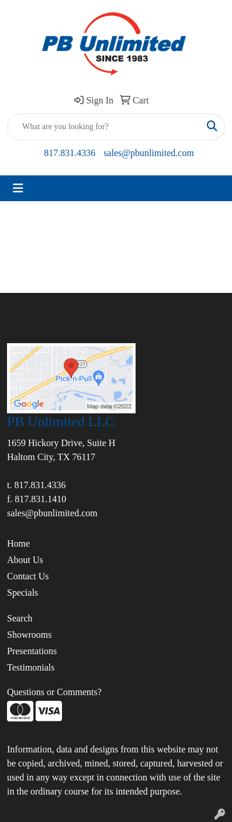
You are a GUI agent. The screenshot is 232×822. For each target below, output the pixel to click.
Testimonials (31, 667)
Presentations (32, 651)
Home (18, 543)
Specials (22, 592)
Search (20, 618)
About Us (25, 560)
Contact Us (28, 576)
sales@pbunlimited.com (148, 153)
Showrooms (29, 635)
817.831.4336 (69, 153)
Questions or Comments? (54, 692)
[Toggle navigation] (18, 188)
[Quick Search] (103, 126)
